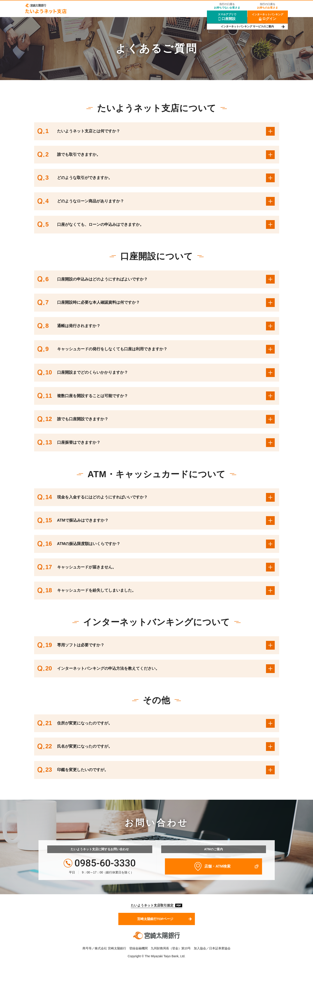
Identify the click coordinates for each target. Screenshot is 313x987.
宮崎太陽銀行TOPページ (156, 924)
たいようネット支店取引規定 (152, 909)
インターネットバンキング (267, 17)
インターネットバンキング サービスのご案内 (247, 26)
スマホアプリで (227, 17)
